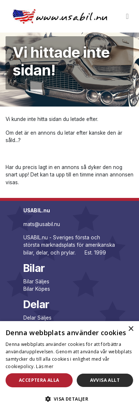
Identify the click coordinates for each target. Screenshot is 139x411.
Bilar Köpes (36, 289)
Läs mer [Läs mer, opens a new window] (44, 366)
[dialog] (69, 366)
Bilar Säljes (36, 281)
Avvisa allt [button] (105, 380)
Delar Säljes (37, 318)
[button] (69, 398)
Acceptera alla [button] (39, 380)
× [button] (130, 329)
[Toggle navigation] (127, 16)
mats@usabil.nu (41, 224)
